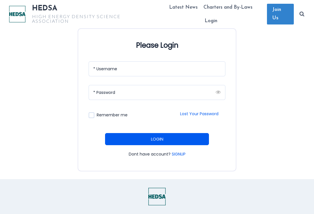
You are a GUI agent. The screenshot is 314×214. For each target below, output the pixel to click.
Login (211, 20)
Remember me (112, 115)
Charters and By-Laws (228, 7)
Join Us (276, 14)
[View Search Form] (302, 14)
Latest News (183, 7)
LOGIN (157, 139)
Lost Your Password (199, 114)
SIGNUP (179, 154)
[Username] (157, 68)
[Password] (157, 92)
